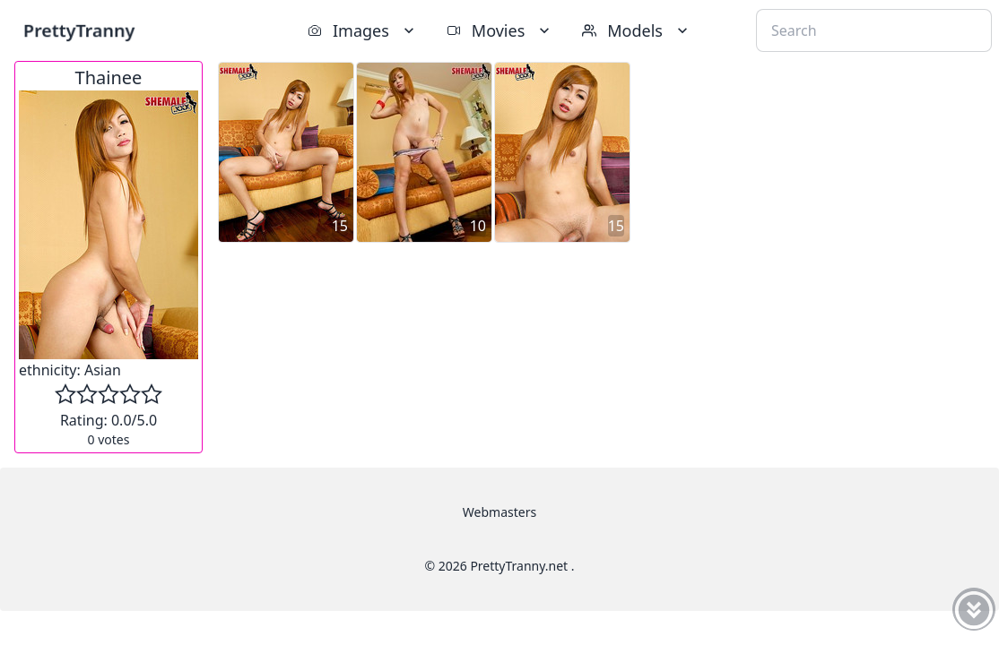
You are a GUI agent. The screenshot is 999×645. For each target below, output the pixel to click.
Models (636, 30)
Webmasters (499, 511)
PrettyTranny (78, 30)
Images (363, 30)
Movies (500, 30)
